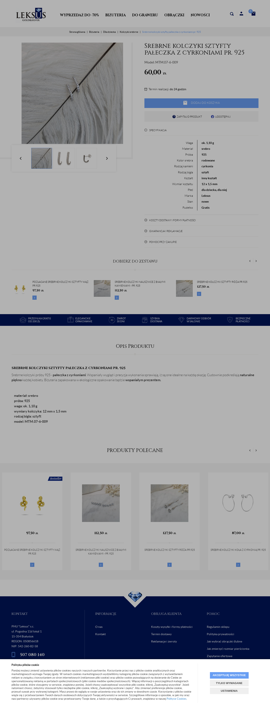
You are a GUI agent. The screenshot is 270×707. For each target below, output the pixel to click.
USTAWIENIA (229, 690)
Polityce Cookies (176, 698)
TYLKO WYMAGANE (229, 683)
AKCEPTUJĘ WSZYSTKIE (229, 675)
